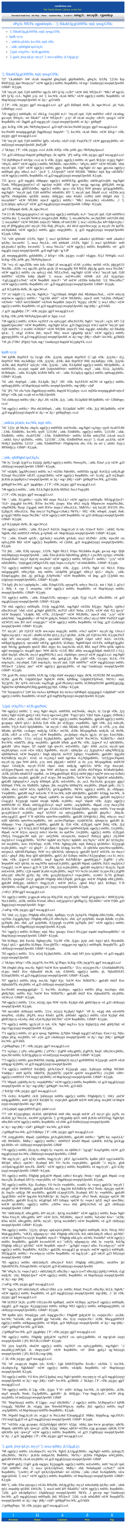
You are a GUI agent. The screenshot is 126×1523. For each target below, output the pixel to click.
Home (44, 15)
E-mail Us (68, 15)
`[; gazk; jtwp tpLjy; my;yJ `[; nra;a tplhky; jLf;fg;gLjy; (41, 1446)
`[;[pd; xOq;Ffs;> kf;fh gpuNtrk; (24, 706)
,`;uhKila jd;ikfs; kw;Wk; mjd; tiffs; (27, 423)
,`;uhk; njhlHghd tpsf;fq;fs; (21, 457)
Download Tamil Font (21, 15)
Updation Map (55, 15)
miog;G (79, 15)
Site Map (35, 15)
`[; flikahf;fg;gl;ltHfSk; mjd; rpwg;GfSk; (30, 74)
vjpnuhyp (107, 15)
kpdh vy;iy (9, 352)
